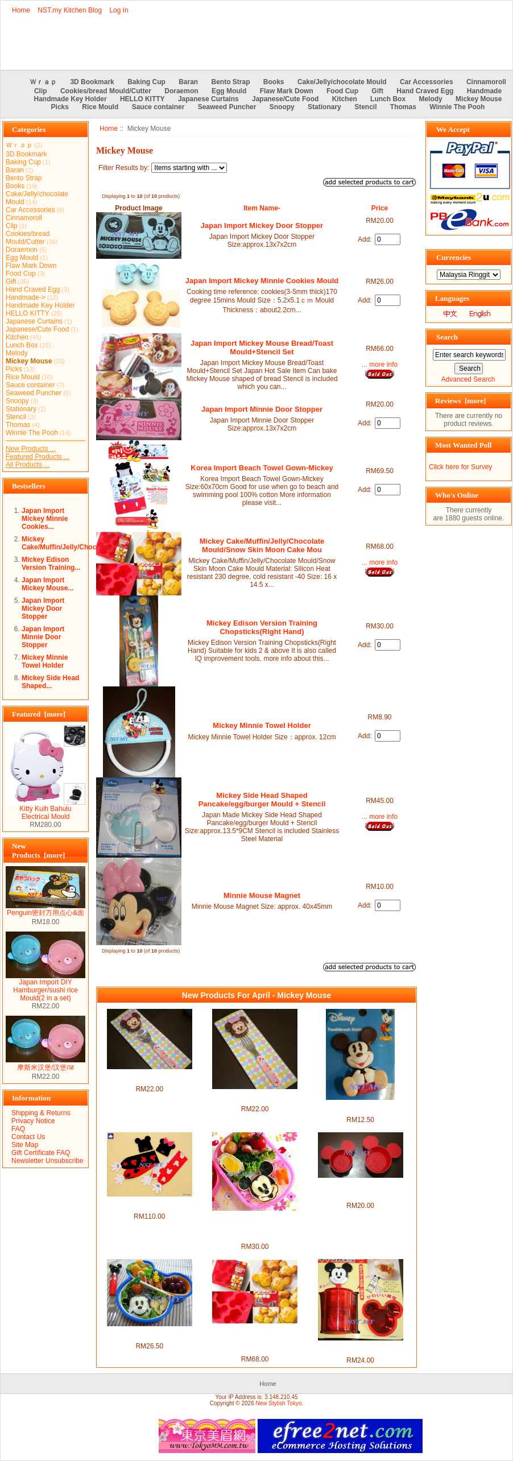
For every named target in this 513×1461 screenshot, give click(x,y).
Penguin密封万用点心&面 (45, 909)
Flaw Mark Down (286, 91)
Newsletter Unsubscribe (47, 1161)
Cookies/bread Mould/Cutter (105, 91)
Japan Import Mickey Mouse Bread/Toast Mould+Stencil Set (262, 347)
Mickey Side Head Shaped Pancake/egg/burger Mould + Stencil (262, 799)
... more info (380, 365)
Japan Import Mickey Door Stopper (43, 608)
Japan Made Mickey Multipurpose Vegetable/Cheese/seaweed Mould (254, 1227)
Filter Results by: (123, 168)
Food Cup (342, 91)
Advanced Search (468, 379)
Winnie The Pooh (457, 107)
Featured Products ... (37, 457)
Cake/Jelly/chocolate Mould (342, 82)
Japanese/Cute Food (285, 99)
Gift (377, 91)
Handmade (484, 91)
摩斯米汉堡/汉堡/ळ (45, 1063)
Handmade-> (25, 297)
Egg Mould (229, 91)
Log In (118, 10)
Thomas (403, 107)
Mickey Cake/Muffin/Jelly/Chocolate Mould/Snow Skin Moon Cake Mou (262, 545)
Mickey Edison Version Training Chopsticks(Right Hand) (261, 627)
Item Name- (261, 208)
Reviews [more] (460, 400)
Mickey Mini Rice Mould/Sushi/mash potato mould (360, 1348)
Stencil (365, 107)
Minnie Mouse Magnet (262, 895)
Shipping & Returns (40, 1113)
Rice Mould (100, 107)
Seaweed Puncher (227, 107)
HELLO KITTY (142, 99)
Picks (60, 107)
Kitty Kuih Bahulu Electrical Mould (45, 809)
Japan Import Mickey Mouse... (47, 584)
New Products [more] (38, 850)
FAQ (18, 1129)
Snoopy (282, 107)
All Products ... (27, 465)
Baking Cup (146, 82)
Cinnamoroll (486, 82)
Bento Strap (231, 82)
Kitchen (344, 99)
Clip (40, 91)
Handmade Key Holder (70, 99)
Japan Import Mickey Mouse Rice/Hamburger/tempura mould (149, 1334)
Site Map (24, 1145)
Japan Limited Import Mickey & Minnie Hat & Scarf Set (149, 1204)
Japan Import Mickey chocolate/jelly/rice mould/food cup (361, 1190)
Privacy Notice (33, 1121)
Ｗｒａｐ (43, 82)
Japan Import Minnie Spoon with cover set (149, 1077)
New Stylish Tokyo (279, 1403)
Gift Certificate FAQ (40, 1153)
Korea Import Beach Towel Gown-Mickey (262, 467)
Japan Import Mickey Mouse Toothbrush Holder (360, 1108)
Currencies (453, 257)
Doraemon (181, 91)
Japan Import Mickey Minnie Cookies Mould (261, 280)
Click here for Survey (460, 467)
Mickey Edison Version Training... (51, 564)
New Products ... (31, 449)
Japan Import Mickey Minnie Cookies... (45, 519)
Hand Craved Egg (424, 91)
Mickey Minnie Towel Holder (45, 661)
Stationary (324, 107)
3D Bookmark (92, 82)
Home (21, 10)
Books (273, 82)
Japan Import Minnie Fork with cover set (255, 1097)
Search (447, 337)
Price (379, 208)
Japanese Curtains (208, 99)
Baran (188, 82)
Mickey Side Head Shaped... (50, 682)
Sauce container (158, 107)
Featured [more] (38, 714)
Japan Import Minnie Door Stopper (43, 637)
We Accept (453, 129)
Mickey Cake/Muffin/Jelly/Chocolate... (70, 543)
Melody (430, 99)
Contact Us (28, 1137)
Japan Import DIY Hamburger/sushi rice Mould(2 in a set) (45, 987)
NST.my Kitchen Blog (70, 10)
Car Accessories (426, 82)
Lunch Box (388, 99)
